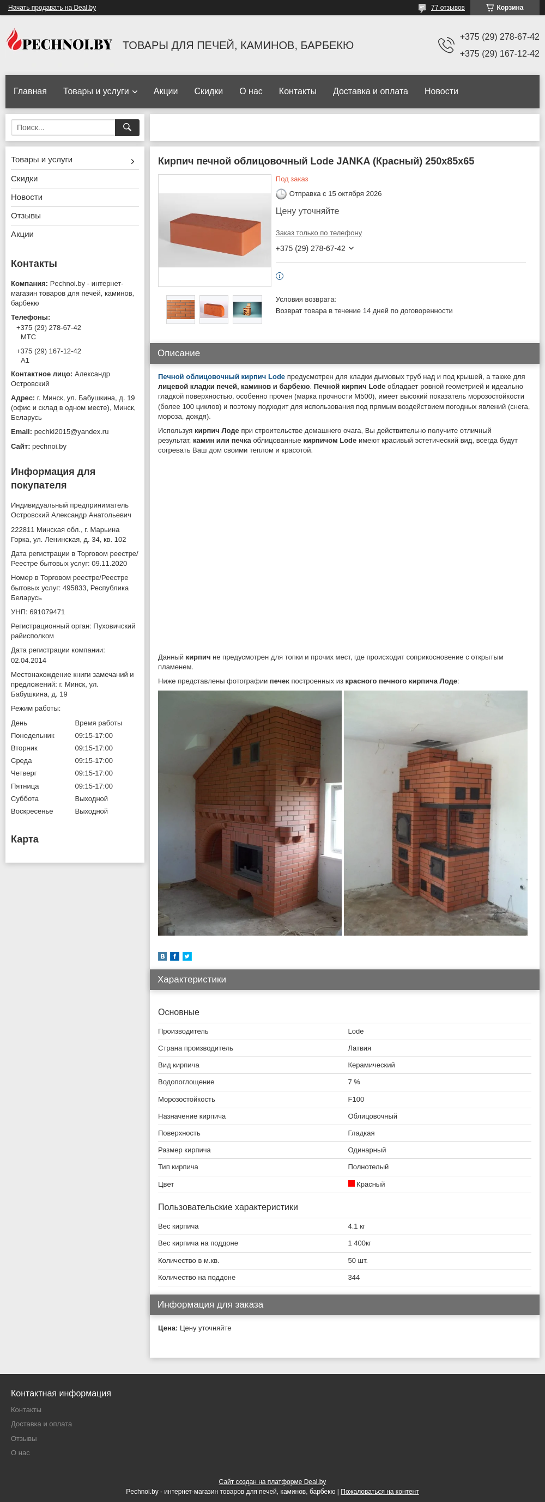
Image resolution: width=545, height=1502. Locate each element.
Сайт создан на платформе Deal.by (272, 1482)
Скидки (208, 91)
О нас (251, 91)
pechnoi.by (49, 446)
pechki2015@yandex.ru (71, 432)
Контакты (298, 91)
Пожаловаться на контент (380, 1491)
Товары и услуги (96, 91)
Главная (30, 91)
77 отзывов (448, 7)
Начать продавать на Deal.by (52, 7)
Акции (166, 91)
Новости (441, 91)
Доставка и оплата (370, 91)
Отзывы (26, 215)
